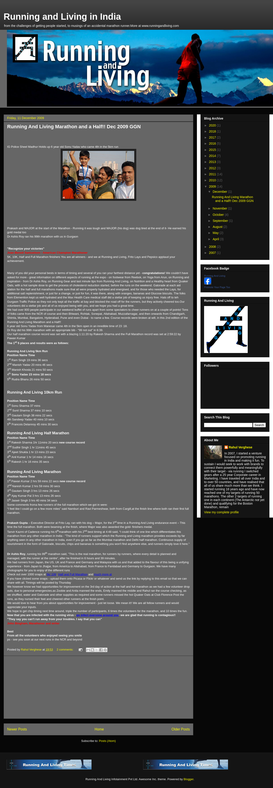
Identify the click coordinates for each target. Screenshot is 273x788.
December (220, 191)
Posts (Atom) (107, 741)
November (220, 208)
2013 (213, 162)
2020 (213, 125)
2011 (213, 174)
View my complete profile (221, 512)
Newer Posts (17, 729)
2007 (213, 253)
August (218, 227)
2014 (213, 156)
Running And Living (214, 275)
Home (99, 729)
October (219, 214)
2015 (213, 150)
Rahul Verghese (240, 447)
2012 (213, 168)
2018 (213, 131)
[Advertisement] (98, 687)
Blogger (188, 779)
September (221, 221)
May (216, 233)
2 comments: (65, 649)
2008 (213, 246)
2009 (213, 186)
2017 (213, 137)
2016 (213, 143)
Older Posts (181, 729)
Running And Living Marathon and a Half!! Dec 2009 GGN (74, 126)
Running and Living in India (62, 16)
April (216, 239)
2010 (213, 180)
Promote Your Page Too (217, 287)
